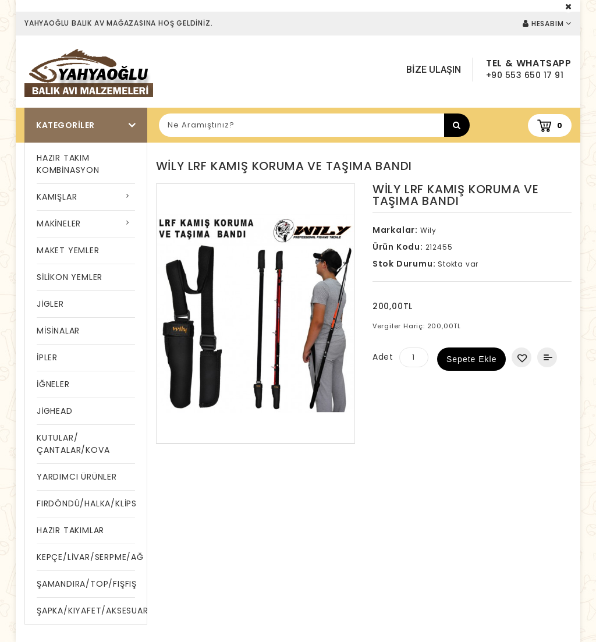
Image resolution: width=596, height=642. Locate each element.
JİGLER (50, 304)
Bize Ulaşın (433, 69)
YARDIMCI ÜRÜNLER (77, 477)
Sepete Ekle (471, 359)
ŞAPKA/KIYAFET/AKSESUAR (86, 610)
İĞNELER (53, 384)
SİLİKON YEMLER (69, 277)
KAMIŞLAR (57, 197)
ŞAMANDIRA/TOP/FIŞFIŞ (86, 584)
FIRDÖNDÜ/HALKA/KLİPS (86, 503)
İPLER (47, 357)
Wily (428, 230)
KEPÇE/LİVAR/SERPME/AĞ (86, 557)
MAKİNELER (59, 223)
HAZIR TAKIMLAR (70, 530)
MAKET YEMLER (68, 250)
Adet (382, 357)
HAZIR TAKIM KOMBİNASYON (68, 164)
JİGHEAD (55, 411)
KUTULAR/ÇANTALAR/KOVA (73, 444)
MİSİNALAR (58, 330)
